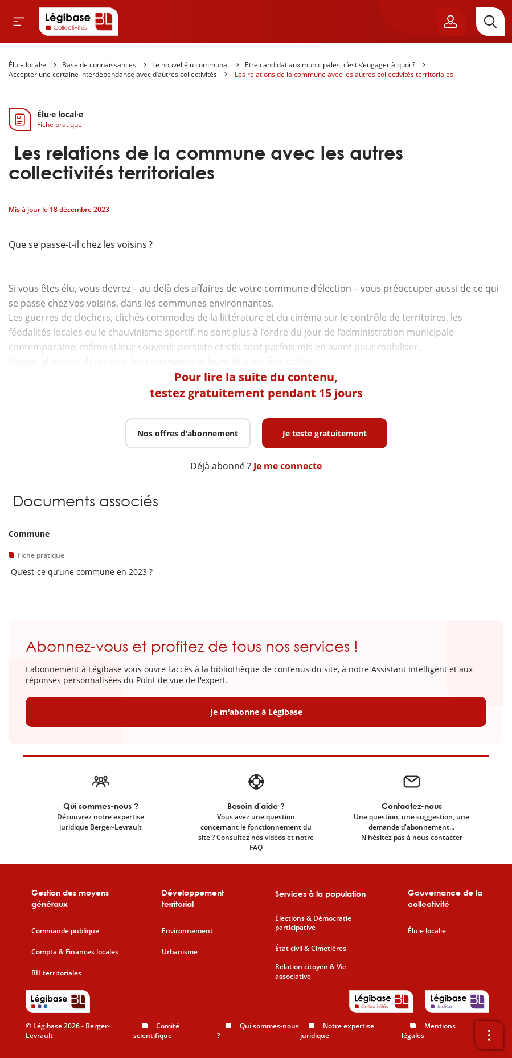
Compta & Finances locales (74, 952)
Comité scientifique (156, 1030)
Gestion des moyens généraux (70, 898)
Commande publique (65, 931)
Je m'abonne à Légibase (256, 711)
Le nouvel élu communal (190, 65)
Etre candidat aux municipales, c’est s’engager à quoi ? (330, 65)
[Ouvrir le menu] (18, 21)
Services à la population (320, 893)
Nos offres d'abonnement (187, 433)
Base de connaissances (99, 65)
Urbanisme (180, 952)
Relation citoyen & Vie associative (310, 971)
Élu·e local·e (27, 65)
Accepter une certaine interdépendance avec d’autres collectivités (113, 74)
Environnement (187, 931)
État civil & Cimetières (310, 948)
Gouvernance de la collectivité (445, 898)
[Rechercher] (490, 21)
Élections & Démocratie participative (313, 923)
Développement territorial (193, 898)
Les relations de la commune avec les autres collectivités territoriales (343, 74)
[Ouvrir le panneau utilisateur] (450, 21)
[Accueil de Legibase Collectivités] (78, 21)
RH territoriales (56, 973)
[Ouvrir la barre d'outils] (489, 1035)
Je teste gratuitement (324, 433)
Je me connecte (287, 466)
